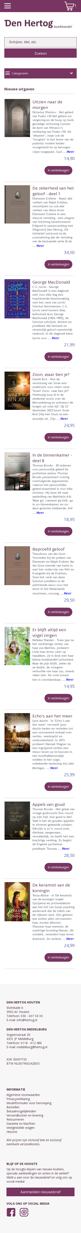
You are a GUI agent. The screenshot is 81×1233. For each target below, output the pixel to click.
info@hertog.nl (27, 1020)
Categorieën (39, 73)
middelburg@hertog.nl (32, 1047)
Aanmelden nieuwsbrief (40, 1191)
